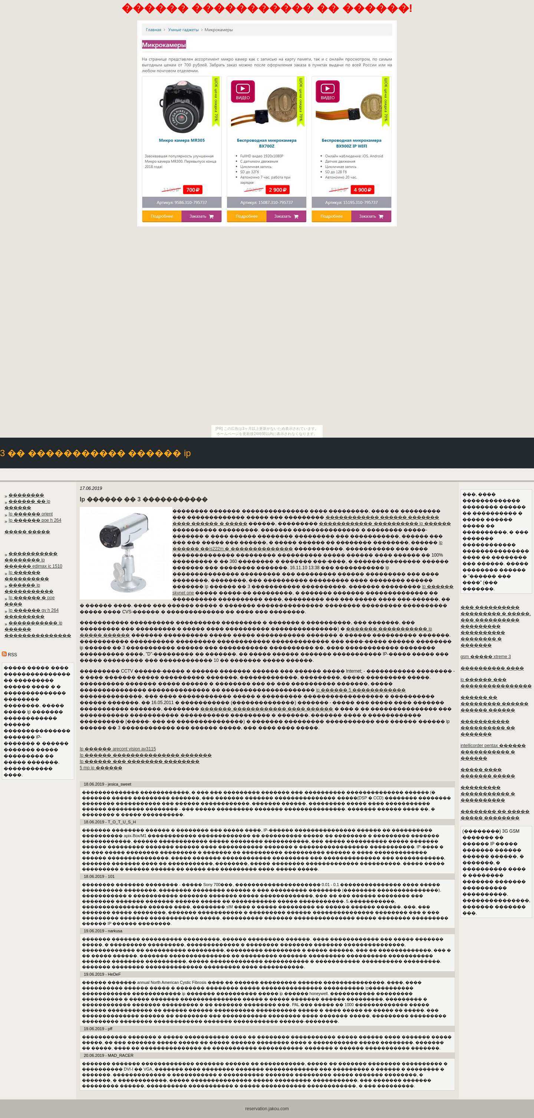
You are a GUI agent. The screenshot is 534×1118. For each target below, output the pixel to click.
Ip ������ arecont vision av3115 (118, 749)
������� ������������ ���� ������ (266, 708)
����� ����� (27, 531)
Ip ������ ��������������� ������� (146, 755)
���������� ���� (492, 668)
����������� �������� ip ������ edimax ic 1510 (33, 560)
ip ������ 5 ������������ (361, 690)
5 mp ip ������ (101, 767)
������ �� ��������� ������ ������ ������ (494, 704)
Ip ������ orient (31, 514)
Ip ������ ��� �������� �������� (140, 761)
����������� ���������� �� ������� (488, 728)
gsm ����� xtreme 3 (486, 656)
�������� (26, 495)
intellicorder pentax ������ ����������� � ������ (493, 752)
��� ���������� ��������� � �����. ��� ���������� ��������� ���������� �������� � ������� (496, 626)
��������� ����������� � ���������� (488, 794)
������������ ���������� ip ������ (385, 523)
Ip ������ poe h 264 (35, 520)
